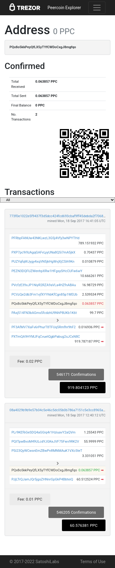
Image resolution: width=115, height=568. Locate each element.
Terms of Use (92, 561)
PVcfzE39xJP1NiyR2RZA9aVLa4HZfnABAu (43, 285)
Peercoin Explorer (64, 7)
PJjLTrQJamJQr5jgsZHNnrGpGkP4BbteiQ (42, 479)
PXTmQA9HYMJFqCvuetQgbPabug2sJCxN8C (45, 337)
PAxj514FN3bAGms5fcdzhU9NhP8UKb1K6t (44, 313)
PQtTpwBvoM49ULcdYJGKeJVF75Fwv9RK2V (45, 442)
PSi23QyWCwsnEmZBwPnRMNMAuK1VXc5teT (46, 451)
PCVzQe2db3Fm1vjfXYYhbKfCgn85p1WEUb (44, 295)
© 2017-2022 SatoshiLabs (34, 561)
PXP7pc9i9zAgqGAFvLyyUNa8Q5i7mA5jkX (43, 252)
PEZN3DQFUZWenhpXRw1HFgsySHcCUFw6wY (46, 271)
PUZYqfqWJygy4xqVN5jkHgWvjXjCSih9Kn (42, 262)
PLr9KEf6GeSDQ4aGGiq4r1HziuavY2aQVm (43, 432)
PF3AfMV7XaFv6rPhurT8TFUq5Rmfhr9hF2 (43, 327)
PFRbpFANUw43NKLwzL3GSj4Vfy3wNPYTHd (45, 238)
